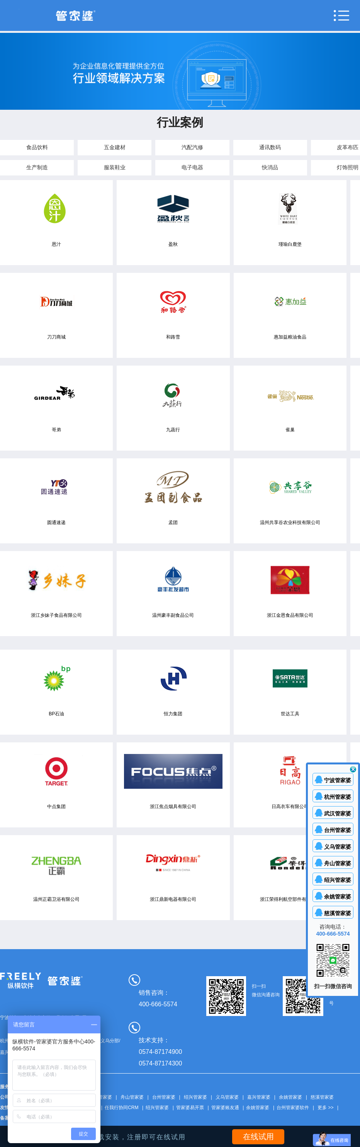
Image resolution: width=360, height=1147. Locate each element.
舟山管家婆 (132, 1097)
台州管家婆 (163, 1097)
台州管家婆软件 (293, 1107)
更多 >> (325, 1107)
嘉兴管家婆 (258, 1097)
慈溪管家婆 (322, 1097)
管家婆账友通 (225, 1107)
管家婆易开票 (190, 1107)
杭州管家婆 (337, 797)
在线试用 (258, 1136)
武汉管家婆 (100, 1097)
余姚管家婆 (290, 1097)
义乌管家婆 (227, 1097)
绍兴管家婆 (195, 1097)
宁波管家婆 (337, 780)
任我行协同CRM (121, 1107)
